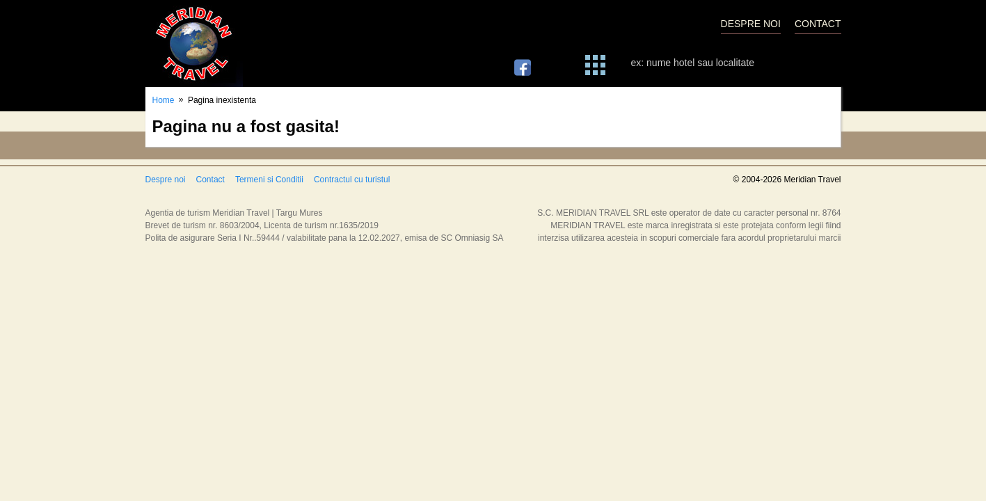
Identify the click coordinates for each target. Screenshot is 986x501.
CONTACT (818, 23)
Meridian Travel (194, 43)
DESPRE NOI (751, 23)
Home (163, 100)
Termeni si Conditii (269, 179)
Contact (210, 179)
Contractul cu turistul (352, 179)
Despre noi (165, 179)
